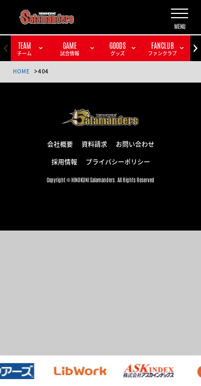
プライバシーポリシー (118, 161)
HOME (21, 71)
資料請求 (94, 143)
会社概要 (60, 143)
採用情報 (64, 161)
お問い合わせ (135, 143)
